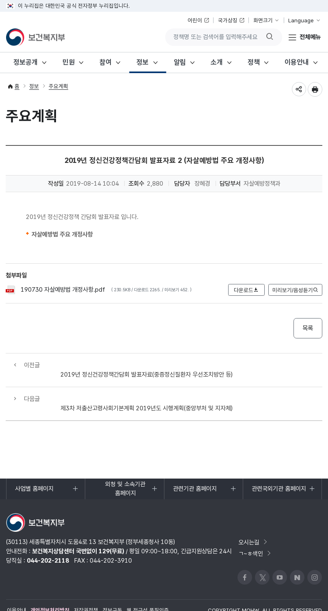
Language (301, 20)
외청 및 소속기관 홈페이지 (119, 471)
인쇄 (315, 89)
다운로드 (246, 290)
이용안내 (297, 62)
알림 (180, 62)
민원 (69, 62)
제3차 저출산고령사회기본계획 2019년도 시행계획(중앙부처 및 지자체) (146, 389)
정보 (142, 62)
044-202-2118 (48, 542)
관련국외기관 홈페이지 (278, 473)
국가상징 (227, 20)
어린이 (195, 20)
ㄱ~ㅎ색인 (255, 535)
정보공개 (25, 62)
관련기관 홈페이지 (195, 473)
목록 (307, 328)
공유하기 (298, 89)
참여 (105, 62)
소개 (217, 62)
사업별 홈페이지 (34, 473)
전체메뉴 (310, 37)
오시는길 (253, 524)
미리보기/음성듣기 (295, 290)
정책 (254, 62)
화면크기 (263, 20)
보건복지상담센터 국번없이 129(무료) (78, 533)
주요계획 (58, 86)
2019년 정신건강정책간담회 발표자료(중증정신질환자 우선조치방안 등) (146, 365)
